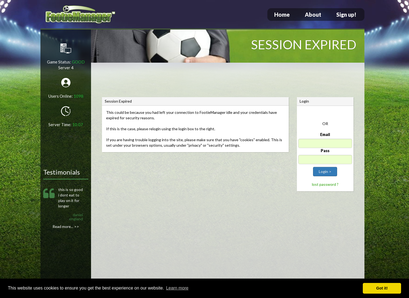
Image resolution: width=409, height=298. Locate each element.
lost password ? (325, 184)
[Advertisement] (227, 80)
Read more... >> (65, 226)
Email (325, 134)
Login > (325, 171)
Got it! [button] (382, 288)
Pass (325, 150)
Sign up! (346, 14)
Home (282, 14)
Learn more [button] (177, 288)
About (313, 14)
